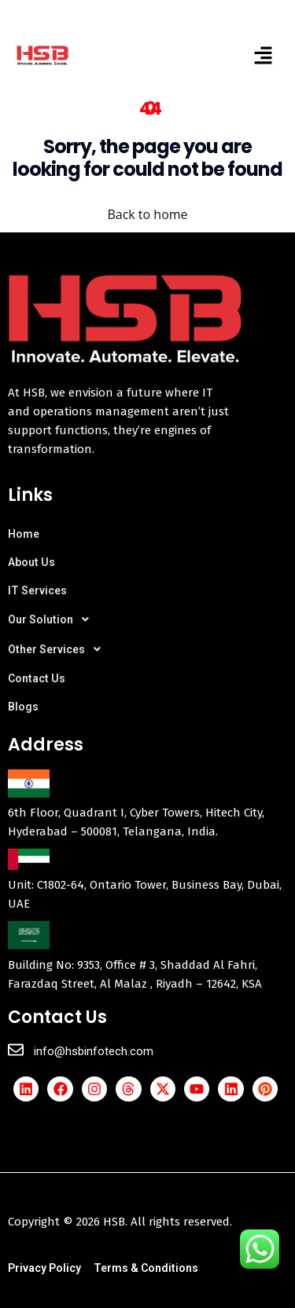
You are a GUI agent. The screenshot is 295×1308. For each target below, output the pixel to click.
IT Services (37, 590)
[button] (263, 55)
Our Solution (53, 619)
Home (23, 534)
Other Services (58, 649)
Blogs (23, 706)
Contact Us (36, 678)
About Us (31, 562)
